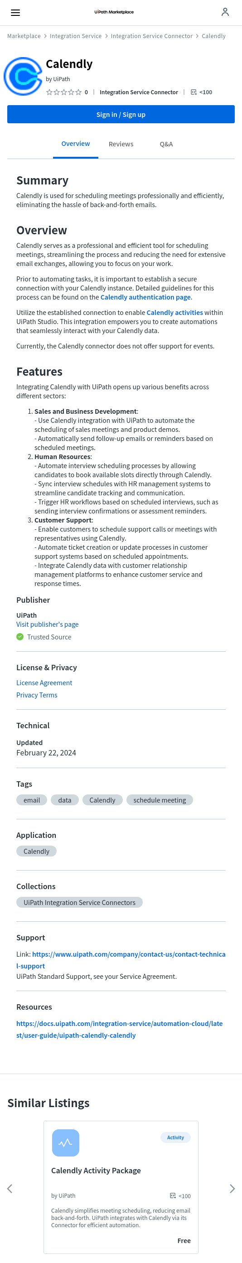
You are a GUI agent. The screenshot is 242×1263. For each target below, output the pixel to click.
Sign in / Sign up (121, 114)
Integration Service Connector (152, 35)
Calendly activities (175, 312)
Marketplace (24, 35)
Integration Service (76, 35)
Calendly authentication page (146, 296)
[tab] (75, 146)
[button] (31, 799)
